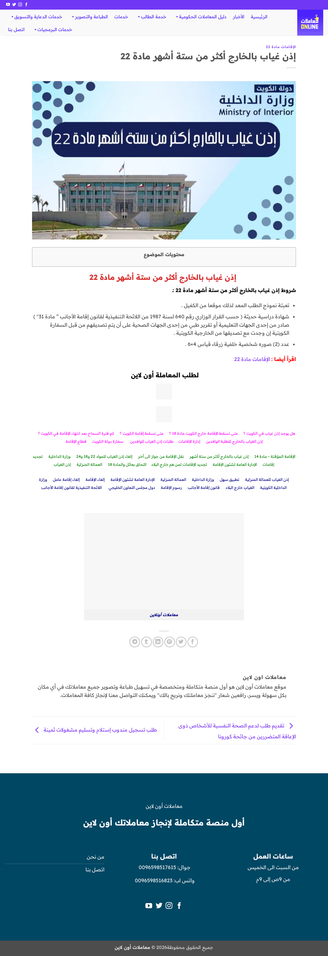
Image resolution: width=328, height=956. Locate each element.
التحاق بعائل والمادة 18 (127, 464)
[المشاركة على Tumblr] (146, 642)
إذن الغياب (62, 464)
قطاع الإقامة (76, 441)
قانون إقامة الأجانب (204, 487)
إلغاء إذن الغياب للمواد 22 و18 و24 (104, 456)
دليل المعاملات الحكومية (200, 16)
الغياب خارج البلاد (240, 487)
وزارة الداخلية (59, 456)
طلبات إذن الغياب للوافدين (152, 441)
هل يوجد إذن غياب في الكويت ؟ (269, 433)
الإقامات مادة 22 (281, 47)
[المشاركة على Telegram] (134, 642)
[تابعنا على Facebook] (26, 5)
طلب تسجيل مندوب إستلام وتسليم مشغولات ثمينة (95, 729)
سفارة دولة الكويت (107, 441)
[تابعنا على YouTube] (8, 5)
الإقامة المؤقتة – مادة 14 (274, 456)
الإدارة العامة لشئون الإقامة (235, 464)
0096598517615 (156, 867)
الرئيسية (259, 17)
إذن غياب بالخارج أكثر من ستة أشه (221, 456)
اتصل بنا (16, 29)
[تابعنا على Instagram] (20, 5)
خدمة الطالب (151, 16)
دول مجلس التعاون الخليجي (132, 487)
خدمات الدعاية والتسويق (36, 16)
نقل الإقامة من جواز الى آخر (161, 456)
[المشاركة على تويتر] (181, 642)
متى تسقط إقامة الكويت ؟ (141, 433)
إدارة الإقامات (189, 441)
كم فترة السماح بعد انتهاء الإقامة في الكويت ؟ (76, 433)
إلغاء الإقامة (95, 479)
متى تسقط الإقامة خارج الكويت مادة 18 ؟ (203, 433)
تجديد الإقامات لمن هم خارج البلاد (179, 464)
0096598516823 (153, 880)
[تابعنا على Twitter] (14, 5)
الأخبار (238, 17)
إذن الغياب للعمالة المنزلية (267, 479)
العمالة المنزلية (89, 464)
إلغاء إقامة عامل (66, 479)
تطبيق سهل (229, 479)
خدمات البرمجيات (52, 29)
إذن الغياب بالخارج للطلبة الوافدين (234, 441)
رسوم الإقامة (171, 487)
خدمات (121, 17)
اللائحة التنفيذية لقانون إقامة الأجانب (72, 487)
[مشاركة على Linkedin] (158, 642)
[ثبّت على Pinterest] (169, 642)
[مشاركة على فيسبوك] (192, 642)
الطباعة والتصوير (89, 16)
